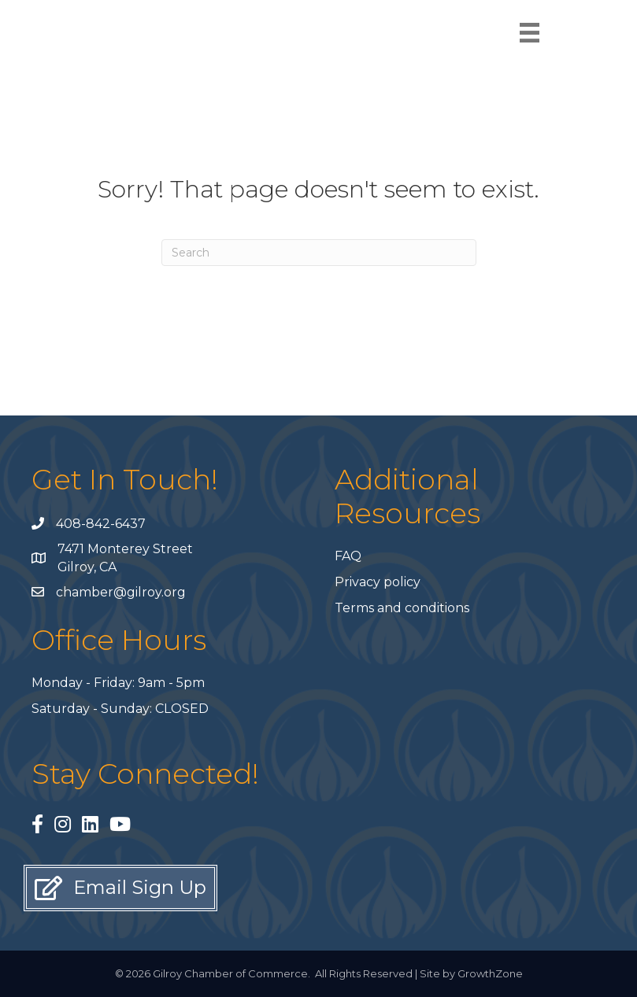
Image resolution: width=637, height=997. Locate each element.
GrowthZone (490, 973)
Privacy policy (377, 581)
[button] (120, 888)
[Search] (318, 252)
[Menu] (529, 33)
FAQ (348, 555)
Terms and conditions (402, 607)
